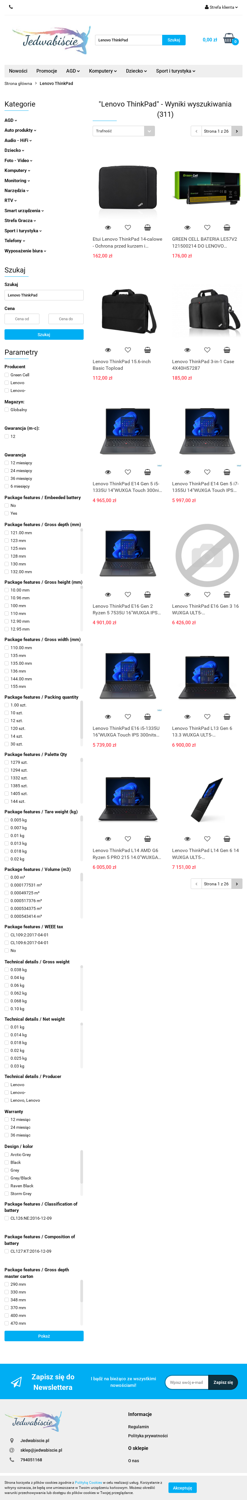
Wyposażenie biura (25, 251)
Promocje (46, 71)
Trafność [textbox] (104, 131)
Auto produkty (20, 130)
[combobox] (124, 131)
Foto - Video (18, 160)
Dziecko (136, 71)
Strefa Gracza (20, 220)
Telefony (15, 240)
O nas (133, 1460)
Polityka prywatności (148, 1435)
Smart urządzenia (24, 210)
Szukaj (44, 334)
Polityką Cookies (88, 1482)
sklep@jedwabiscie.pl (41, 1450)
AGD (73, 71)
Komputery (103, 71)
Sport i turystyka (176, 71)
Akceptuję (182, 1488)
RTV (11, 200)
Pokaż (44, 1336)
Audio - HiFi (18, 140)
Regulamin (138, 1426)
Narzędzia (17, 190)
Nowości (18, 71)
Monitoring (17, 180)
